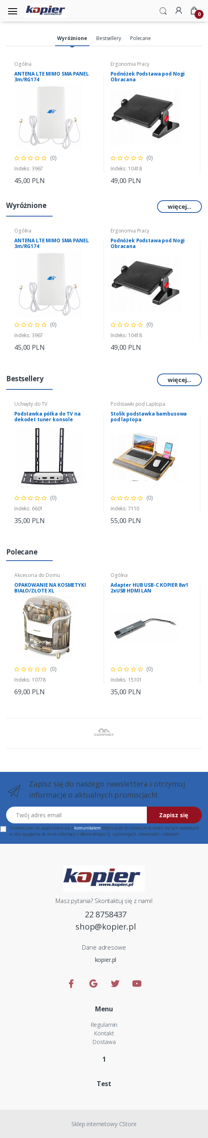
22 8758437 (106, 914)
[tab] (72, 38)
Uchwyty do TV (30, 403)
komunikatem (87, 828)
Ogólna (22, 63)
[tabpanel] (56, 123)
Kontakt (104, 1033)
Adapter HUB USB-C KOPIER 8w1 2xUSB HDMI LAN (149, 587)
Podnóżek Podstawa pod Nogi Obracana (148, 76)
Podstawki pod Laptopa (138, 403)
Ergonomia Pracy (130, 63)
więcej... (179, 206)
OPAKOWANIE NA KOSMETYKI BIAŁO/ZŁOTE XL (50, 587)
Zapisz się (173, 815)
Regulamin (104, 1024)
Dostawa (104, 1042)
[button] (163, 10)
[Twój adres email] (76, 815)
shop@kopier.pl (105, 926)
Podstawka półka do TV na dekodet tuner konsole (47, 416)
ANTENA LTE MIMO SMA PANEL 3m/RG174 (51, 76)
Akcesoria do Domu (37, 575)
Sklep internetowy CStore (104, 1124)
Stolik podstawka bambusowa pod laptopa (149, 416)
